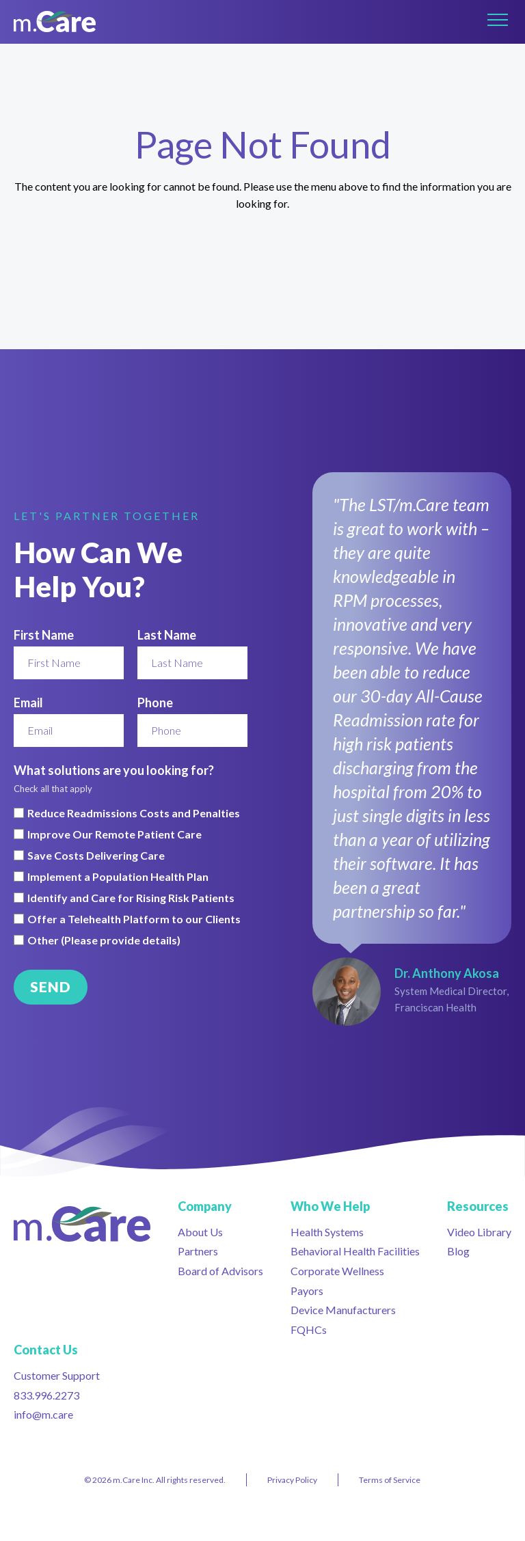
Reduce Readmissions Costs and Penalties (133, 813)
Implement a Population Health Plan (117, 876)
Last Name (166, 634)
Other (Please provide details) (103, 940)
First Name (44, 634)
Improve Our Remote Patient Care (114, 834)
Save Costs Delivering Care (96, 855)
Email (28, 702)
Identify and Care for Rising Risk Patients (130, 897)
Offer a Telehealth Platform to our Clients (134, 919)
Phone (155, 702)
